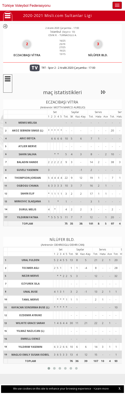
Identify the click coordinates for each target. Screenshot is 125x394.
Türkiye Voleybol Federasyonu (26, 6)
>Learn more (101, 388)
